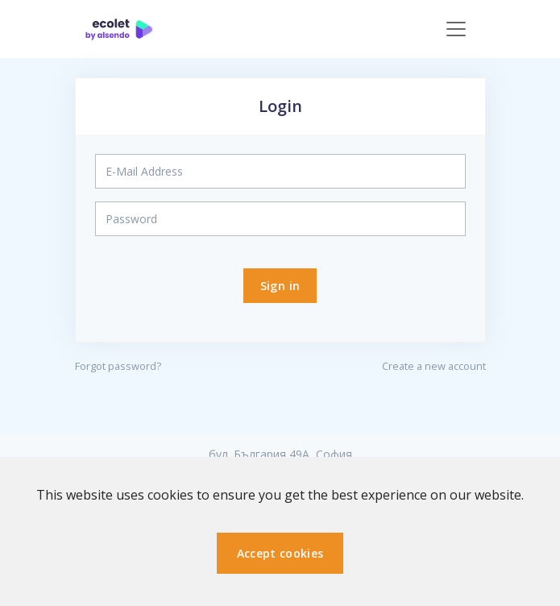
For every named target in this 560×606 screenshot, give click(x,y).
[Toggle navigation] (456, 29)
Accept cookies (280, 553)
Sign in (280, 285)
